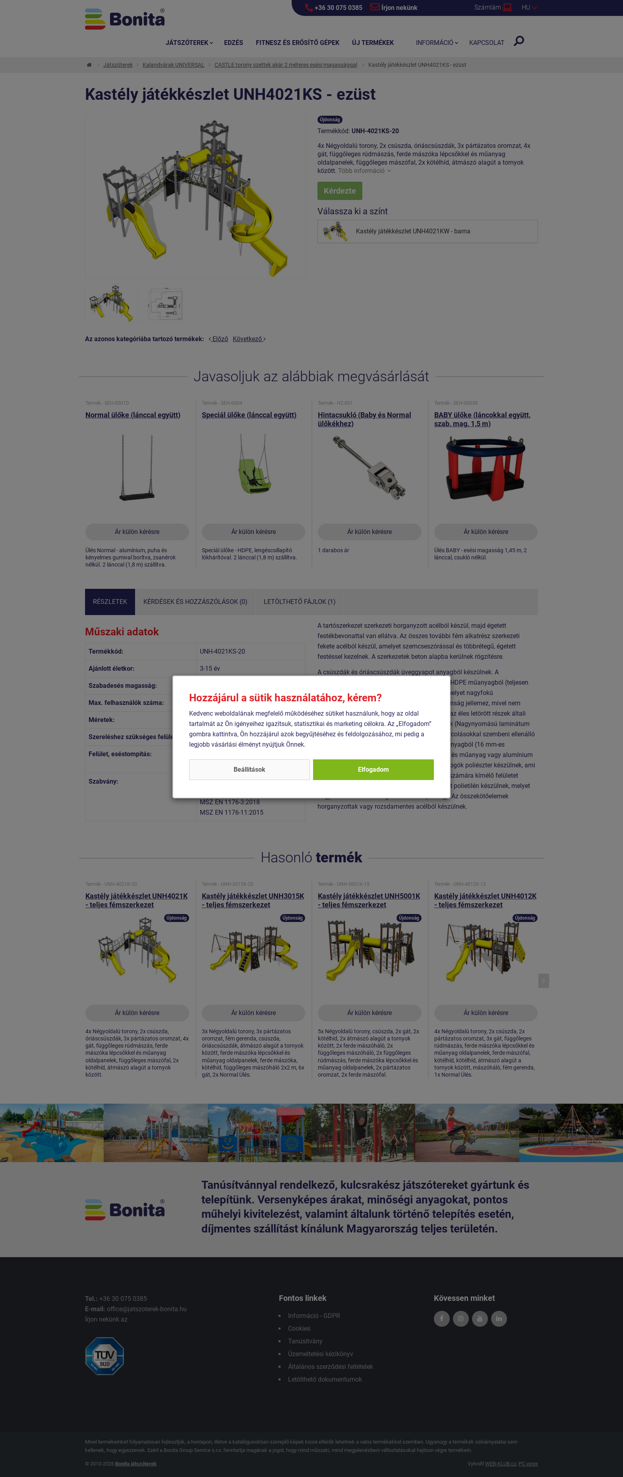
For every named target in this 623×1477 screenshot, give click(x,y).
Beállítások (249, 769)
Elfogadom (373, 769)
